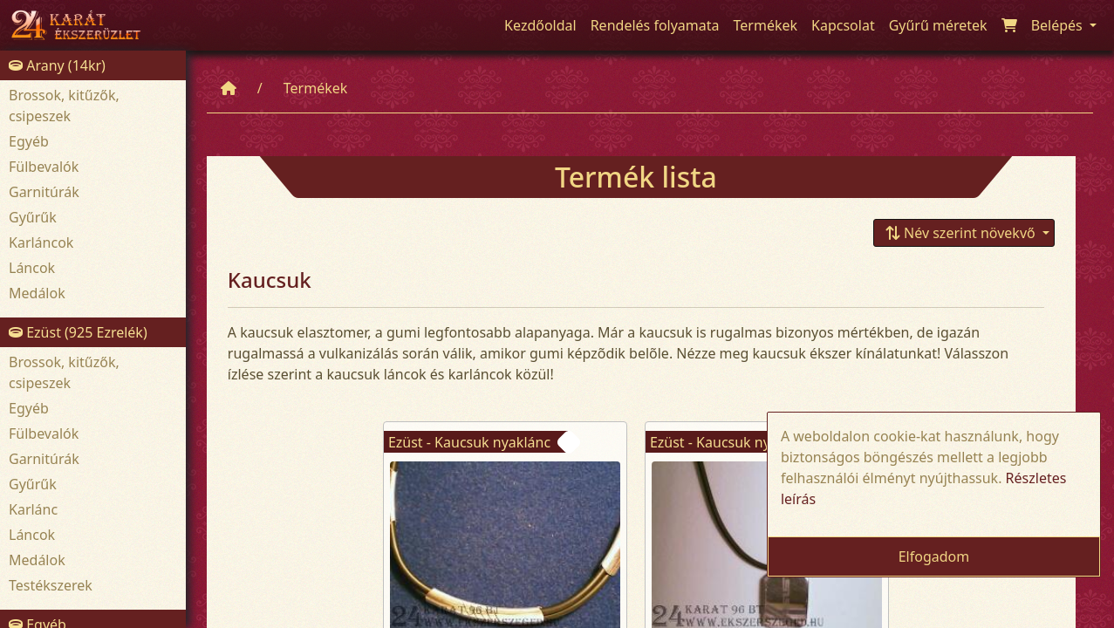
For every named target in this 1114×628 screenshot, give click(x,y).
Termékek (316, 88)
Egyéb (29, 141)
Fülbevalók (44, 166)
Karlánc (33, 509)
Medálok (37, 293)
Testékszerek (50, 585)
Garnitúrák (44, 191)
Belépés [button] (1058, 25)
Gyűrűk (33, 217)
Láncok (32, 267)
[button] (964, 233)
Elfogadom (934, 556)
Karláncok (41, 242)
